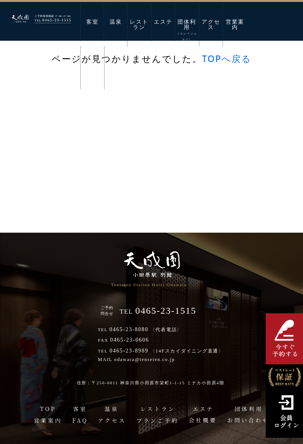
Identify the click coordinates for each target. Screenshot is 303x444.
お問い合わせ (92, 67)
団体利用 (186, 30)
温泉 (116, 22)
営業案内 (235, 24)
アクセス (211, 24)
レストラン (139, 24)
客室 (92, 22)
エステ (163, 22)
